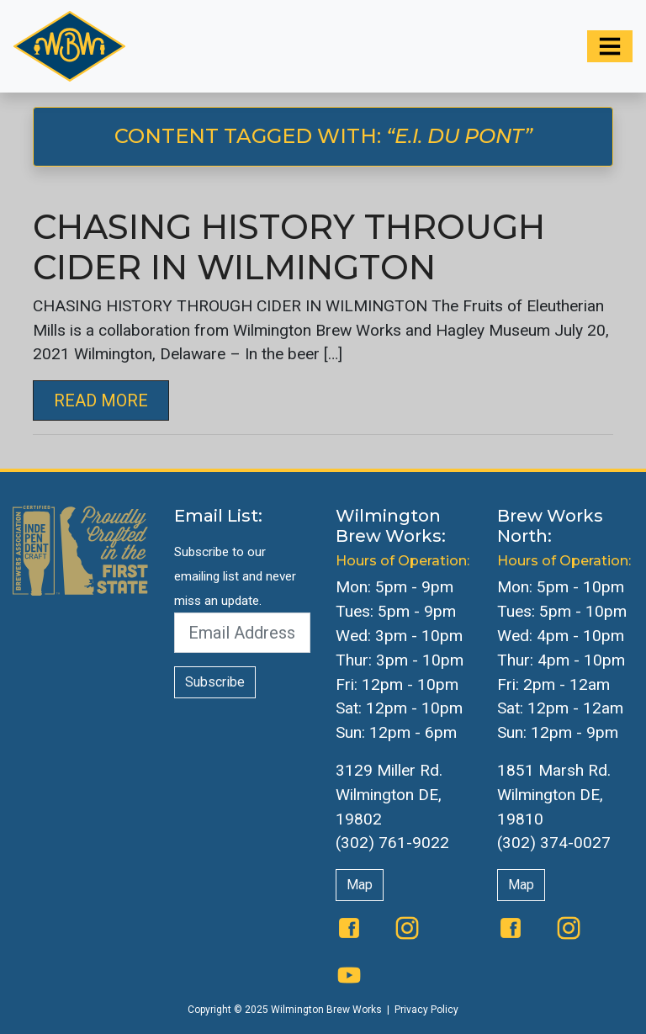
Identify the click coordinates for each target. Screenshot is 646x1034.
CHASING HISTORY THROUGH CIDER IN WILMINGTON (289, 247)
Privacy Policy (426, 1009)
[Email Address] (242, 632)
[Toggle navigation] (610, 46)
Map (360, 885)
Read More (101, 400)
